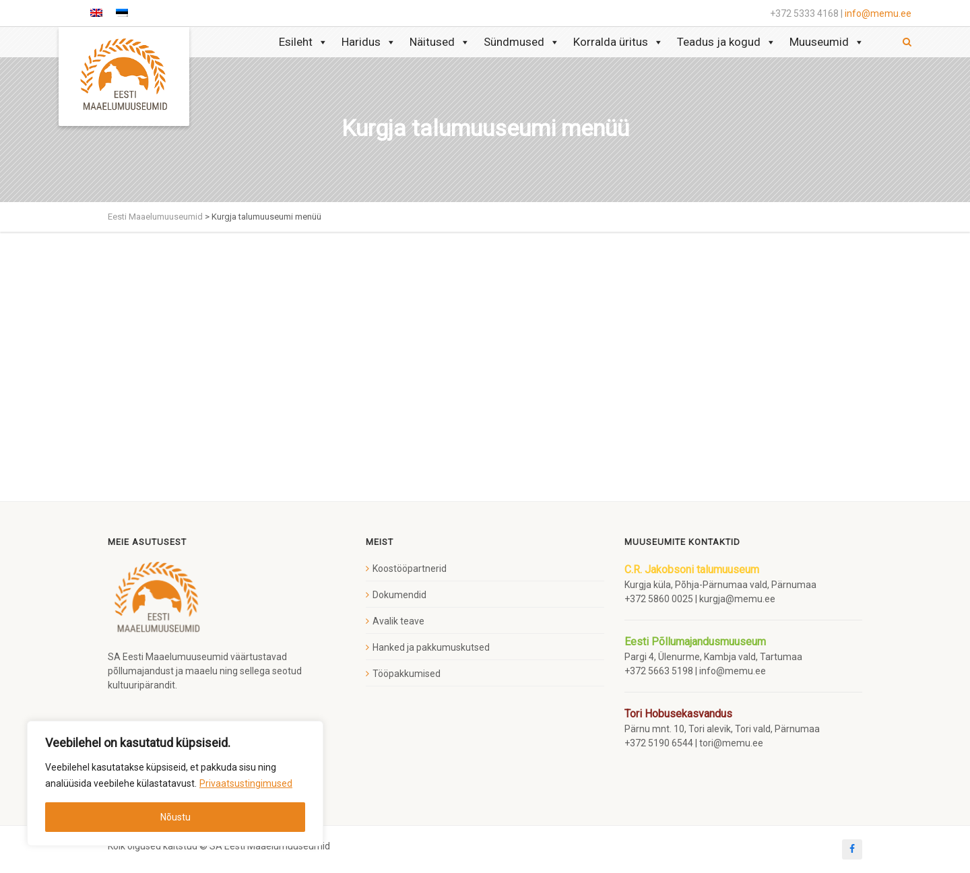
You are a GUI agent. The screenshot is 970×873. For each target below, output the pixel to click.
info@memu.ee (878, 13)
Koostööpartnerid (410, 568)
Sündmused (522, 42)
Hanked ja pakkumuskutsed (431, 647)
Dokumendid (399, 594)
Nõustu (175, 817)
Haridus (369, 42)
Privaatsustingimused (245, 783)
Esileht (303, 42)
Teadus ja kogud (726, 42)
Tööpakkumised (407, 673)
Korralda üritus (618, 42)
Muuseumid (826, 42)
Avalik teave (398, 621)
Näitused (440, 42)
